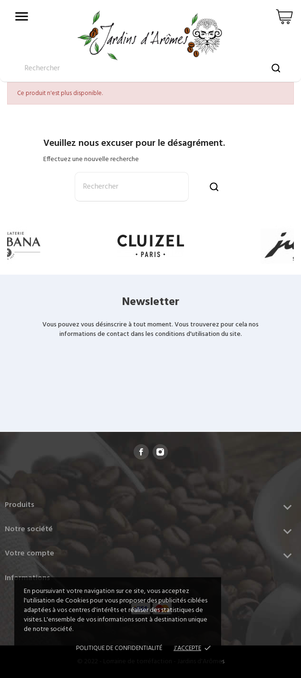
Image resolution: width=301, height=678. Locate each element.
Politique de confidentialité (119, 648)
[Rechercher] (132, 186)
